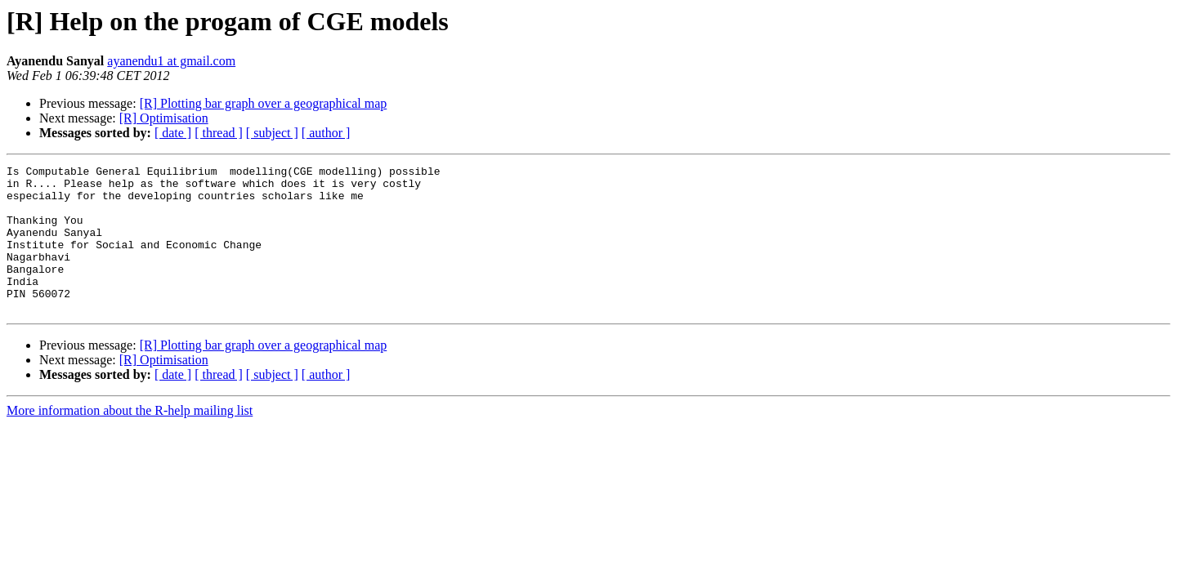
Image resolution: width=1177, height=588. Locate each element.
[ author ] (326, 133)
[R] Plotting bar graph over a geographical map (263, 103)
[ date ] (172, 133)
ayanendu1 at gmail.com (171, 61)
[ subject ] (272, 133)
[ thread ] (219, 133)
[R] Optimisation (163, 118)
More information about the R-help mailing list (130, 440)
